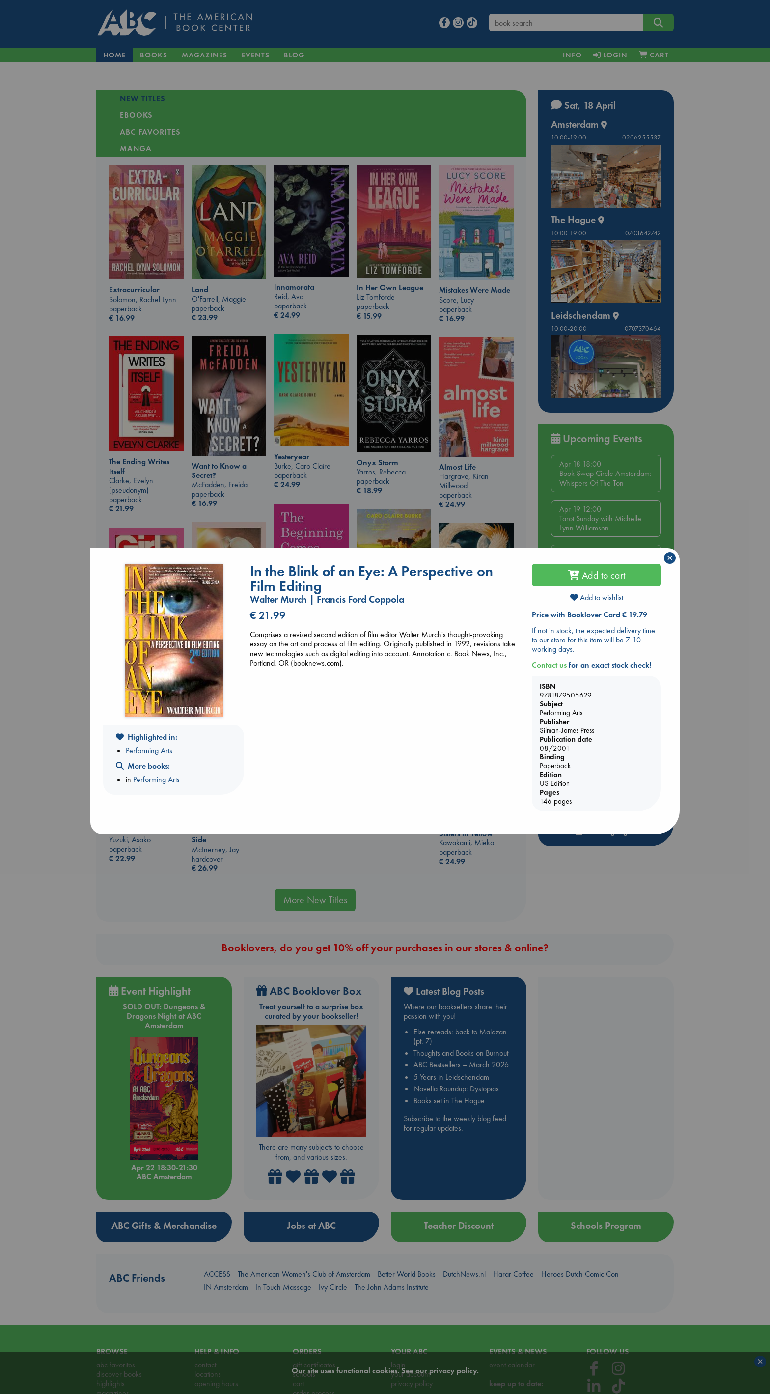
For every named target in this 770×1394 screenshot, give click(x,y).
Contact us (549, 665)
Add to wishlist (596, 597)
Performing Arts (149, 750)
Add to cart (596, 575)
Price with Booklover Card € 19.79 (589, 615)
